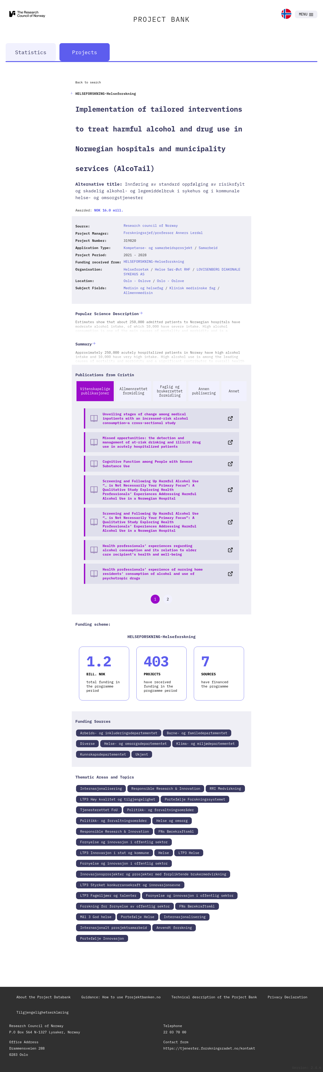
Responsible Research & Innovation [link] (165, 788)
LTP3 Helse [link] (188, 852)
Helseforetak (136, 269)
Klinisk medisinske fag (193, 288)
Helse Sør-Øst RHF (172, 269)
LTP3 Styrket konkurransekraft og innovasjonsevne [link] (130, 885)
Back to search (88, 82)
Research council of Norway (151, 225)
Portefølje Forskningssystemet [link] (195, 799)
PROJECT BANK (161, 19)
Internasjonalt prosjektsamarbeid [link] (113, 927)
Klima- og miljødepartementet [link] (205, 743)
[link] (286, 14)
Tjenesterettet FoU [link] (99, 809)
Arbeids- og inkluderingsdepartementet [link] (118, 733)
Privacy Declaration (288, 997)
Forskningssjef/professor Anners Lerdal (163, 232)
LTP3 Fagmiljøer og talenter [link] (108, 895)
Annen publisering (204, 391)
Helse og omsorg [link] (172, 820)
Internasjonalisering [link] (101, 788)
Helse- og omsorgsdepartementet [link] (135, 743)
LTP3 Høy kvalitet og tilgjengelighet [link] (117, 799)
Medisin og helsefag (143, 288)
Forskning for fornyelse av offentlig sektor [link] (125, 906)
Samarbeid (208, 247)
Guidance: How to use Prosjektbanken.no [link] (121, 997)
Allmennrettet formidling (134, 391)
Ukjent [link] (141, 754)
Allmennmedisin (138, 292)
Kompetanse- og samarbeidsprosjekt (158, 247)
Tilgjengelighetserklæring (42, 1012)
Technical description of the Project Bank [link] (214, 997)
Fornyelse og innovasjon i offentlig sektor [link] (124, 842)
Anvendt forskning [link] (174, 927)
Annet (234, 391)
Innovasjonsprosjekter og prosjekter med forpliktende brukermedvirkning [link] (153, 874)
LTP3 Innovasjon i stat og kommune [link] (114, 852)
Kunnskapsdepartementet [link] (103, 754)
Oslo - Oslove (137, 280)
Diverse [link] (87, 743)
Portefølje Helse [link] (137, 916)
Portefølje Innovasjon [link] (102, 938)
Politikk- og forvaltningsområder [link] (160, 809)
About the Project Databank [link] (43, 997)
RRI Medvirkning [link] (225, 788)
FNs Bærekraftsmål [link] (176, 831)
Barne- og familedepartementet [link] (197, 733)
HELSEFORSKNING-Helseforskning (154, 261)
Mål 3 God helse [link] (95, 916)
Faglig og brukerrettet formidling (170, 391)
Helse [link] (163, 852)
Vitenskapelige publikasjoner (95, 391)
